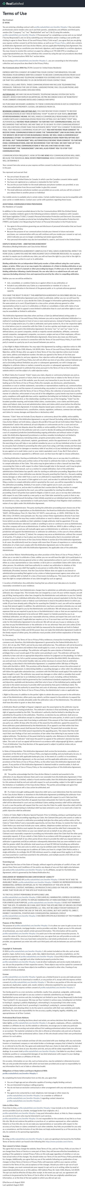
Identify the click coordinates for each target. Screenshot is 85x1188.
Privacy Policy (60, 43)
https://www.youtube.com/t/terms (59, 1141)
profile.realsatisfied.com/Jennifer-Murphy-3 (51, 27)
